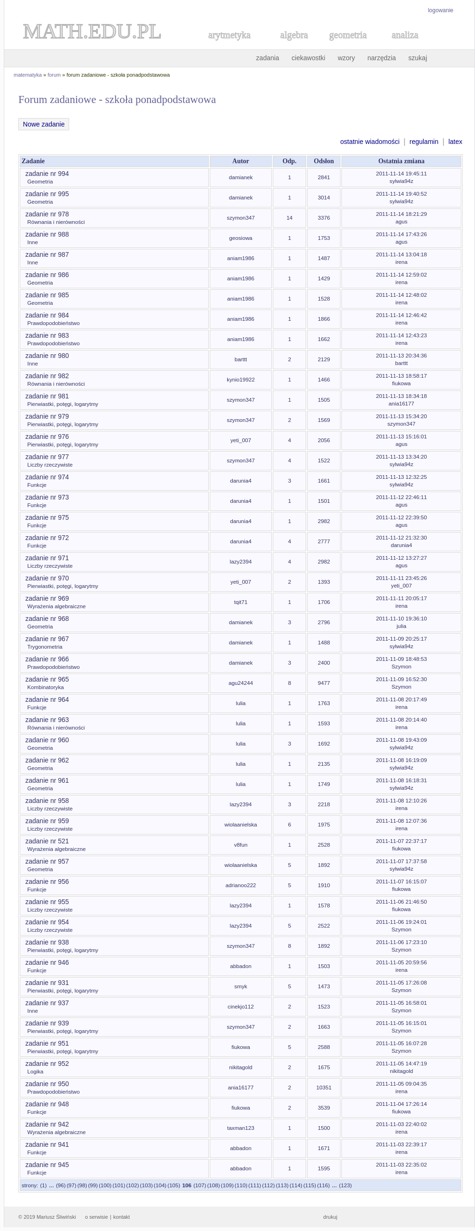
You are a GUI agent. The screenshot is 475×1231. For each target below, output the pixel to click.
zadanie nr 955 (47, 901)
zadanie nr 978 (47, 214)
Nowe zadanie (43, 124)
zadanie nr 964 (47, 699)
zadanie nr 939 (47, 1023)
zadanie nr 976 (47, 436)
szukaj (417, 58)
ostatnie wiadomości (369, 141)
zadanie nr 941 (47, 1144)
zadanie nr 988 (47, 234)
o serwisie (96, 1217)
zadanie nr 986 (47, 274)
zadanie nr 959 (47, 821)
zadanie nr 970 (47, 578)
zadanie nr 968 (47, 618)
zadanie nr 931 (47, 982)
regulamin (424, 141)
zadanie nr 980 (47, 355)
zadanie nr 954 (47, 922)
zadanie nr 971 (47, 558)
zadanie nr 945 (47, 1164)
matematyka (28, 75)
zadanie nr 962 (47, 760)
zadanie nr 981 (47, 396)
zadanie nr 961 (47, 780)
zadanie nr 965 (47, 679)
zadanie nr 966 (47, 659)
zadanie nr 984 (47, 315)
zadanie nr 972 (47, 537)
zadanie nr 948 (47, 1104)
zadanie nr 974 (47, 477)
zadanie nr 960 (47, 740)
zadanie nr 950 (47, 1084)
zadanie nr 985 (47, 295)
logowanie (440, 10)
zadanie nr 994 (47, 173)
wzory (346, 58)
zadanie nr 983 (47, 335)
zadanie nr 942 (47, 1124)
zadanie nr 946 (47, 962)
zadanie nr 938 (47, 942)
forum (54, 75)
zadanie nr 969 (47, 598)
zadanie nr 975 (47, 517)
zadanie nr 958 (47, 800)
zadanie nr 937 (47, 1003)
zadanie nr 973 (47, 497)
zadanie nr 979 (47, 416)
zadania (267, 58)
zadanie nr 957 (47, 861)
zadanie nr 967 (47, 639)
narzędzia (381, 58)
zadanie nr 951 (47, 1043)
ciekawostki (308, 58)
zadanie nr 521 (47, 841)
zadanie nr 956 (47, 881)
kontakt (121, 1217)
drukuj (330, 1217)
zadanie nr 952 (47, 1063)
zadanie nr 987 (47, 254)
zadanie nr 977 (47, 457)
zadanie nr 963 (47, 719)
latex (455, 141)
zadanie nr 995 (47, 194)
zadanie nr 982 (47, 376)
